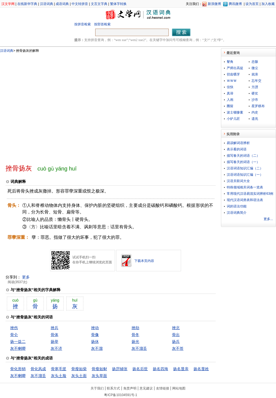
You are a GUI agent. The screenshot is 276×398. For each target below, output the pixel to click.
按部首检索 (102, 24)
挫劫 (135, 328)
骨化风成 (38, 369)
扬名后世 (140, 369)
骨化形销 (18, 369)
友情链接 (162, 388)
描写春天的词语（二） (243, 156)
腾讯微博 (235, 4)
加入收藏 (268, 4)
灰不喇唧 (18, 348)
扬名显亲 (180, 369)
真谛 (230, 93)
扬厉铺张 (119, 369)
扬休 (95, 341)
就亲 (255, 74)
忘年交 (256, 81)
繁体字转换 (118, 4)
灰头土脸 (58, 375)
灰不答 (178, 348)
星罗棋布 (258, 106)
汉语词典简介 (237, 213)
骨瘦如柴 (79, 369)
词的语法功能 (237, 206)
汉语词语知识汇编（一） (245, 175)
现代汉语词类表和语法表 (245, 200)
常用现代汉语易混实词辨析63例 (250, 194)
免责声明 (129, 388)
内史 (255, 112)
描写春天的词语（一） (243, 162)
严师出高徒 (235, 68)
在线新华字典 (27, 4)
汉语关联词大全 (238, 181)
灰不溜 (97, 348)
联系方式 (113, 388)
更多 (26, 277)
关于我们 (97, 388)
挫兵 (54, 328)
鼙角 (230, 62)
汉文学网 (8, 4)
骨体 (54, 334)
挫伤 (14, 328)
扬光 (135, 341)
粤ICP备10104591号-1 (120, 395)
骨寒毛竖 (58, 369)
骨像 (95, 334)
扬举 (54, 341)
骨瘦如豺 (99, 369)
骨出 (176, 334)
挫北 (176, 328)
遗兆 (255, 119)
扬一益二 (18, 341)
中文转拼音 (80, 4)
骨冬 (135, 334)
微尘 (255, 68)
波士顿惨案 (235, 112)
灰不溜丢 (139, 348)
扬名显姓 (201, 369)
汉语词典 (46, 4)
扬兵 (176, 341)
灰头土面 (79, 375)
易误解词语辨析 (238, 143)
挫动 (95, 328)
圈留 (230, 106)
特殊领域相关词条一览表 (245, 187)
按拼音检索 (82, 24)
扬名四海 (160, 369)
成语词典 (62, 4)
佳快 (230, 87)
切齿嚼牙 (233, 74)
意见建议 (146, 388)
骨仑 (14, 334)
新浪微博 (214, 4)
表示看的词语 (237, 149)
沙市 (255, 100)
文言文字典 (99, 4)
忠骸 (255, 62)
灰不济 (56, 348)
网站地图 (178, 388)
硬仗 (255, 93)
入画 (230, 100)
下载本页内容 (144, 261)
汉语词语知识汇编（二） (245, 168)
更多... (268, 219)
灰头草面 (99, 375)
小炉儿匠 (233, 119)
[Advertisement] (51, 106)
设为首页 (252, 4)
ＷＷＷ (232, 81)
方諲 (255, 87)
